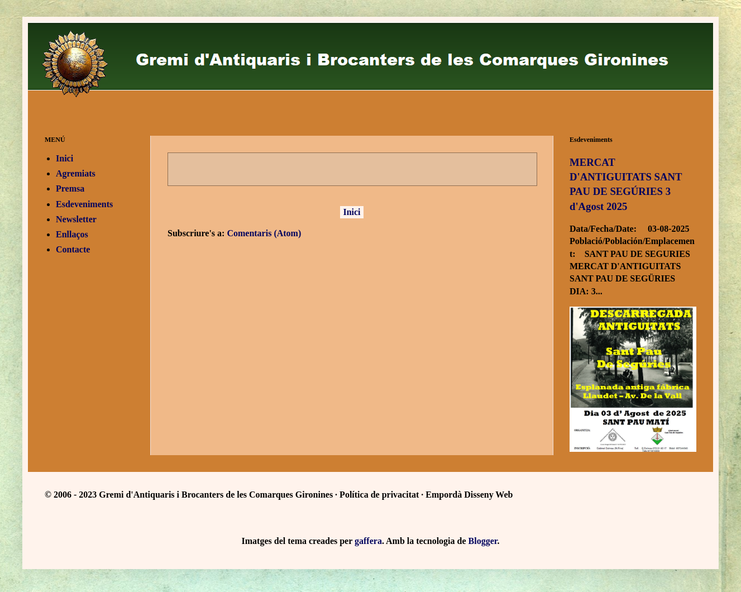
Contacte (73, 249)
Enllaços (72, 234)
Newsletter (76, 219)
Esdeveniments (84, 204)
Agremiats (75, 173)
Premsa (70, 188)
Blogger (483, 541)
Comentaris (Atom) (264, 233)
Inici (351, 212)
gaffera (368, 541)
